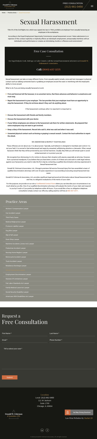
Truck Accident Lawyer (14, 261)
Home (3, 12)
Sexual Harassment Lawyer (15, 270)
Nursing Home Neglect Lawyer (16, 252)
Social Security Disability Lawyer (17, 292)
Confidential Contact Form (45, 184)
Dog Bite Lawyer (11, 231)
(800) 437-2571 (51, 69)
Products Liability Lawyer (15, 226)
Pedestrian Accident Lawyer (16, 248)
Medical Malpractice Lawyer (16, 222)
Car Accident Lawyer (13, 213)
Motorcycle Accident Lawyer (16, 257)
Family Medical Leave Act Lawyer (17, 288)
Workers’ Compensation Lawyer (17, 209)
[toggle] (92, 6)
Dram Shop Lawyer (12, 239)
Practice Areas (12, 12)
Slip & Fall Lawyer (12, 235)
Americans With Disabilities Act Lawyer (20, 296)
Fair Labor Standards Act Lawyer (17, 283)
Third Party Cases (12, 217)
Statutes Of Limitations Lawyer (17, 279)
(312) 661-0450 (74, 6)
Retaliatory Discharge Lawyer (16, 266)
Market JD (88, 418)
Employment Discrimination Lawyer (18, 274)
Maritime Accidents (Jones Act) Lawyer (20, 244)
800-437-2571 (72, 191)
